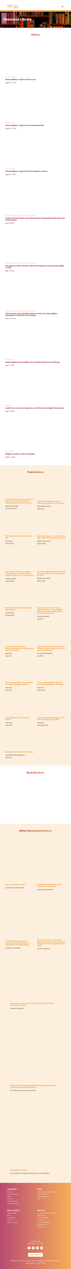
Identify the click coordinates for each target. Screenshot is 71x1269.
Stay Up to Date (12, 1222)
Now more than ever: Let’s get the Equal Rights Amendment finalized (51, 537)
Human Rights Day (13, 1203)
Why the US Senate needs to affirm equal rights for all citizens (51, 502)
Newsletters (11, 1218)
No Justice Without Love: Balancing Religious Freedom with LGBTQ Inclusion (19, 648)
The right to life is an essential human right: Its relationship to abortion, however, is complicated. (19, 573)
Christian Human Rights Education (47, 1192)
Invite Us (10, 1199)
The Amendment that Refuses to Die (18, 537)
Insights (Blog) (41, 1194)
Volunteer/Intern (12, 1201)
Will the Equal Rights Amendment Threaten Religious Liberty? (19, 683)
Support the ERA (12, 1194)
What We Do (41, 1215)
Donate (9, 1196)
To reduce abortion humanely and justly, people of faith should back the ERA (51, 573)
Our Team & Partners (44, 1222)
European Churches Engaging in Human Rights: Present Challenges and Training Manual (33, 1086)
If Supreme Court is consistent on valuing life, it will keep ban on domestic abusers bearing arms (19, 501)
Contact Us (40, 1227)
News (9, 1215)
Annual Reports (42, 1225)
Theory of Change (42, 1218)
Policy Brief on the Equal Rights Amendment (18, 609)
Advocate (10, 1192)
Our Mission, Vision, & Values (46, 1213)
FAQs (38, 1199)
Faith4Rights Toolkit (18, 1170)
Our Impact (40, 1220)
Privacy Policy (40, 1263)
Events (9, 1220)
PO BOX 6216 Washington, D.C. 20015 (35, 1242)
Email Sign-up (35, 1255)
